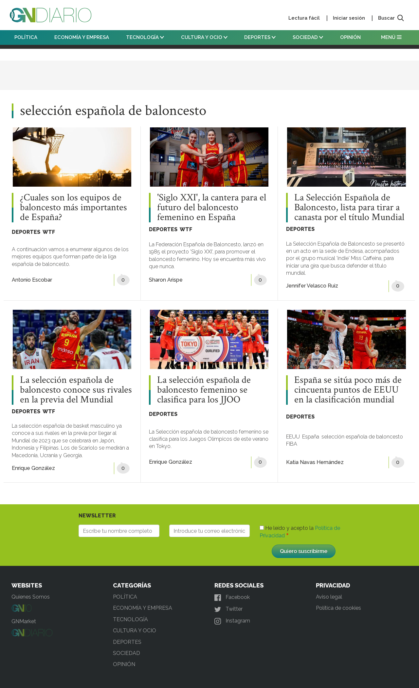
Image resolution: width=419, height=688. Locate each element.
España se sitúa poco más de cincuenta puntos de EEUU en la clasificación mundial (348, 390)
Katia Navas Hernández (315, 462)
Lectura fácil (304, 18)
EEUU (293, 437)
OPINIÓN (350, 37)
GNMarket (23, 621)
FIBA (291, 444)
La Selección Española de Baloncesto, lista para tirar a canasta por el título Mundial (349, 207)
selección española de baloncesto (362, 437)
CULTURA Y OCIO (204, 37)
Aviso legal (329, 597)
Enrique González (33, 468)
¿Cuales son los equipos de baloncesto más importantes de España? (73, 207)
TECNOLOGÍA (145, 37)
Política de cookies (338, 608)
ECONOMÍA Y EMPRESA (81, 37)
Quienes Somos (30, 597)
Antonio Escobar (32, 280)
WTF (49, 232)
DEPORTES (260, 37)
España (310, 437)
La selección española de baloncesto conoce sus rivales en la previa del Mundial (76, 390)
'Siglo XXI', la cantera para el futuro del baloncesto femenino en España (211, 207)
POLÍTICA (25, 37)
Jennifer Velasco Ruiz (312, 286)
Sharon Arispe (166, 280)
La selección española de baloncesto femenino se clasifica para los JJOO (204, 390)
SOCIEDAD (308, 37)
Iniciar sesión (349, 18)
